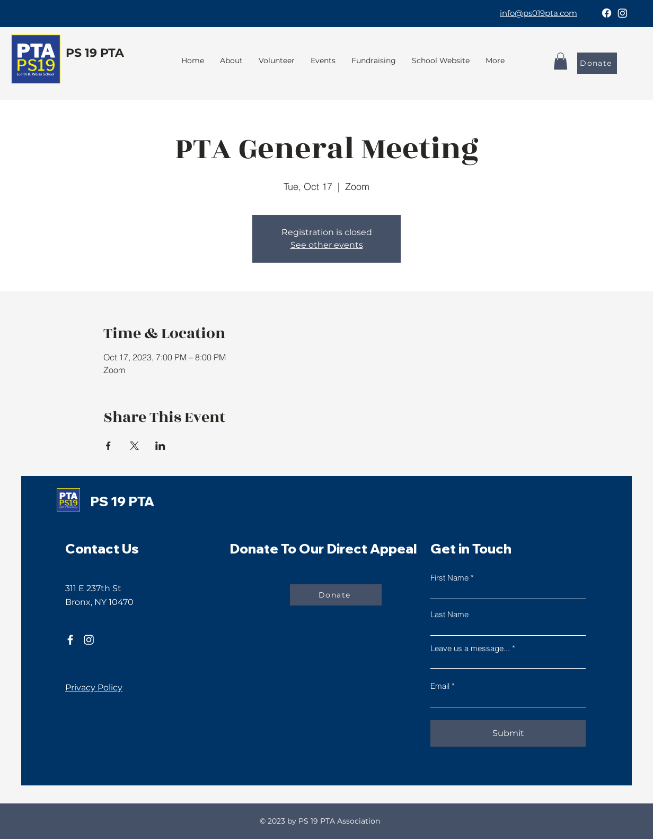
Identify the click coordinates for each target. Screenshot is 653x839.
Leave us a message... (470, 648)
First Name (449, 578)
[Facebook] (607, 13)
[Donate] (597, 63)
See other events (326, 245)
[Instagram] (622, 13)
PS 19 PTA (95, 53)
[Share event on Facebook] (108, 446)
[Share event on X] (134, 446)
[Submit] (508, 733)
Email (439, 686)
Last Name (449, 614)
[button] (373, 60)
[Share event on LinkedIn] (160, 446)
